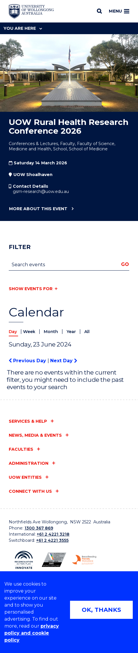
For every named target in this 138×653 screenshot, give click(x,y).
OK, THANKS (101, 609)
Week (29, 331)
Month (51, 331)
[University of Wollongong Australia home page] (31, 11)
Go (125, 264)
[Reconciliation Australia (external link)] (24, 560)
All (87, 331)
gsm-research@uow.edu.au (41, 191)
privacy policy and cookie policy (31, 633)
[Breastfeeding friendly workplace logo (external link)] (84, 560)
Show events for (31, 288)
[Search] (99, 11)
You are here (23, 28)
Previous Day (28, 360)
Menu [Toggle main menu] (119, 11)
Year (72, 331)
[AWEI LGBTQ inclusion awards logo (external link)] (54, 560)
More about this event (38, 209)
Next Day (63, 360)
